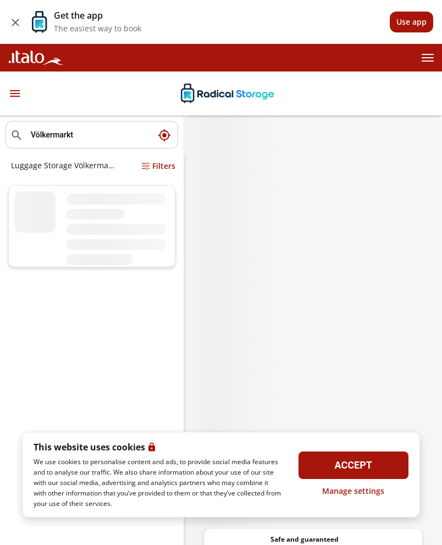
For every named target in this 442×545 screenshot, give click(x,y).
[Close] (15, 22)
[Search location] (91, 134)
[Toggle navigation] (14, 93)
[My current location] (164, 134)
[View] (411, 22)
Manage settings (353, 491)
